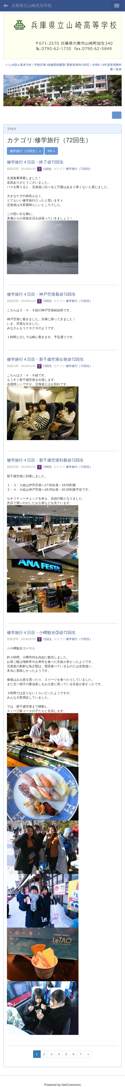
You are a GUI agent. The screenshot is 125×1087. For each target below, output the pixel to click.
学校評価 (40, 64)
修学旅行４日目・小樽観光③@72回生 (41, 632)
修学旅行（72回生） (79, 169)
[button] (12, 90)
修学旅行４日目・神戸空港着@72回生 (41, 294)
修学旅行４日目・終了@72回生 (35, 162)
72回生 (44, 169)
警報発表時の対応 (78, 64)
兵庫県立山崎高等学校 (31, 5)
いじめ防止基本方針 (19, 64)
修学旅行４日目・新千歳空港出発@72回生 (45, 359)
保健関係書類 (56, 64)
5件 (51, 151)
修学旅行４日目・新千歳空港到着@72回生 (45, 460)
